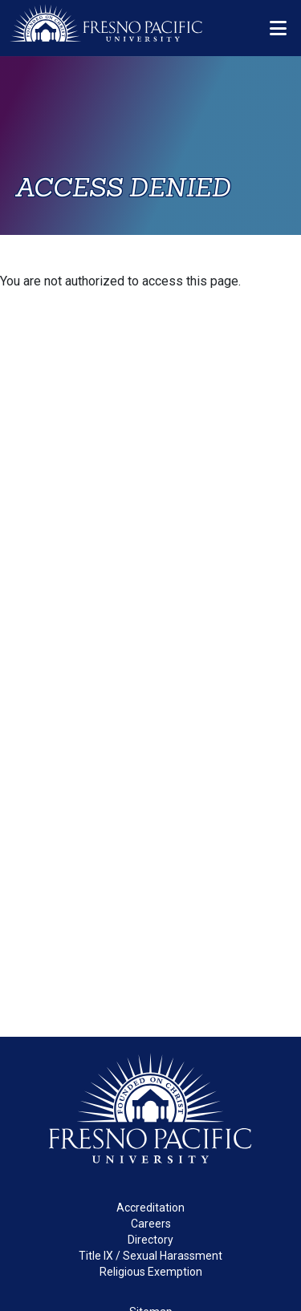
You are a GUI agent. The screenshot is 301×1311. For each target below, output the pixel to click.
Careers (151, 1223)
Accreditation (150, 1207)
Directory (150, 1239)
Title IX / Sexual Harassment (150, 1255)
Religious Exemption (151, 1271)
